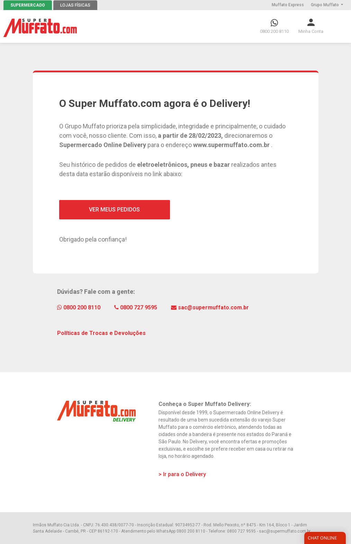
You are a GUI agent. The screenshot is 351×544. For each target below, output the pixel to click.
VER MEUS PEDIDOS (114, 209)
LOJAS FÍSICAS (75, 5)
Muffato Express (288, 4)
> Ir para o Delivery (182, 474)
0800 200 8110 (78, 307)
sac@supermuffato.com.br (210, 307)
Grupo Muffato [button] (327, 4)
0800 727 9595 (135, 307)
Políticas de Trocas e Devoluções (101, 333)
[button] (310, 26)
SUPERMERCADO (27, 5)
